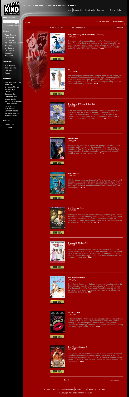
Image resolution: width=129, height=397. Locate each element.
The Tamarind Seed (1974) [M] (76, 209)
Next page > (114, 380)
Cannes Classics (11, 111)
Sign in (112, 10)
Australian (9, 53)
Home (69, 10)
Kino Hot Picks (10, 68)
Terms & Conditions (66, 389)
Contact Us (9, 127)
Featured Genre (11, 97)
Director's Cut (10, 94)
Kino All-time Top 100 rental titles (13, 83)
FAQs (54, 389)
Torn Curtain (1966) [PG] (73, 140)
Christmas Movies (12, 87)
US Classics (9, 51)
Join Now (100, 10)
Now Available (10, 65)
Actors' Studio (10, 99)
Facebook (101, 389)
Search (16, 24)
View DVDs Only (56, 28)
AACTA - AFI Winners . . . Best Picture (14, 103)
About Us (92, 389)
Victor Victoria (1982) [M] (74, 313)
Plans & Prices (81, 389)
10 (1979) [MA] (72, 70)
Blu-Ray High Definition (10, 90)
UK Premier (9, 38)
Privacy (47, 389)
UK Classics (9, 48)
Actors (7, 73)
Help (119, 10)
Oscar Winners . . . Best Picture (12, 107)
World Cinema (10, 35)
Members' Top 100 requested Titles (12, 114)
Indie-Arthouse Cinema (14, 43)
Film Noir (8, 45)
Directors (8, 70)
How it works (90, 10)
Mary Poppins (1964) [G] (73, 174)
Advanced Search (12, 26)
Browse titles (78, 10)
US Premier (9, 40)
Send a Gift (9, 125)
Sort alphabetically (78, 28)
